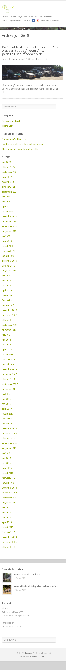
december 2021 (9, 182)
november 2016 (9, 433)
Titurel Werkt (45, 16)
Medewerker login (50, 21)
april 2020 (7, 241)
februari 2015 (8, 532)
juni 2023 (6, 162)
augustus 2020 (9, 231)
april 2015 (7, 522)
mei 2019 (6, 285)
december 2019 (9, 261)
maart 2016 (7, 473)
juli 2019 (6, 275)
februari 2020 (8, 251)
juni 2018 (6, 340)
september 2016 (10, 443)
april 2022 (7, 177)
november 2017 (9, 374)
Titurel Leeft (41, 59)
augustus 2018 (9, 330)
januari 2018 (8, 364)
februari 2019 (8, 300)
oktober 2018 (8, 320)
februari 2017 (8, 419)
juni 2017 (6, 399)
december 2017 (9, 369)
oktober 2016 (8, 438)
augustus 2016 (9, 448)
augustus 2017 (9, 389)
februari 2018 (8, 359)
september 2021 (10, 192)
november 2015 (9, 493)
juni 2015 (6, 512)
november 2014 (9, 542)
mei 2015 (6, 517)
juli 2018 (6, 335)
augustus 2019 (9, 271)
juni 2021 (6, 201)
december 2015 (9, 488)
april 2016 (7, 468)
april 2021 (7, 206)
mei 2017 (6, 404)
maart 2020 (7, 246)
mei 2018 (6, 345)
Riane (14, 59)
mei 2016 (6, 463)
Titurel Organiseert (11, 21)
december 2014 (9, 537)
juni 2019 (6, 280)
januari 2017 (8, 423)
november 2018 (9, 315)
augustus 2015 (9, 502)
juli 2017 (6, 394)
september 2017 (10, 384)
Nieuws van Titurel (11, 121)
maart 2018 (7, 354)
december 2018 (9, 310)
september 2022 (10, 172)
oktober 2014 (8, 547)
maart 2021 (7, 211)
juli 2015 (6, 507)
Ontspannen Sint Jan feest (14, 139)
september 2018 (10, 325)
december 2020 (9, 216)
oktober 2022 (8, 167)
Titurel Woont (30, 16)
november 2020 (9, 221)
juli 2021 (6, 197)
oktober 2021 (8, 187)
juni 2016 (6, 458)
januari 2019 (8, 305)
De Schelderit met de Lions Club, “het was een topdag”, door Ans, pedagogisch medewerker (31, 50)
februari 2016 (8, 478)
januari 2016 (8, 483)
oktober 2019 (8, 266)
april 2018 (7, 349)
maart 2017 (7, 414)
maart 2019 (7, 295)
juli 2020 (6, 236)
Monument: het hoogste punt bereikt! (20, 149)
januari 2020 (8, 256)
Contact (26, 21)
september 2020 (10, 226)
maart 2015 (7, 527)
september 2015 (10, 497)
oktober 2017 (8, 379)
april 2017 (7, 409)
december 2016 (9, 428)
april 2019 (7, 290)
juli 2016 (6, 453)
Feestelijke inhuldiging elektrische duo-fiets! (22, 144)
